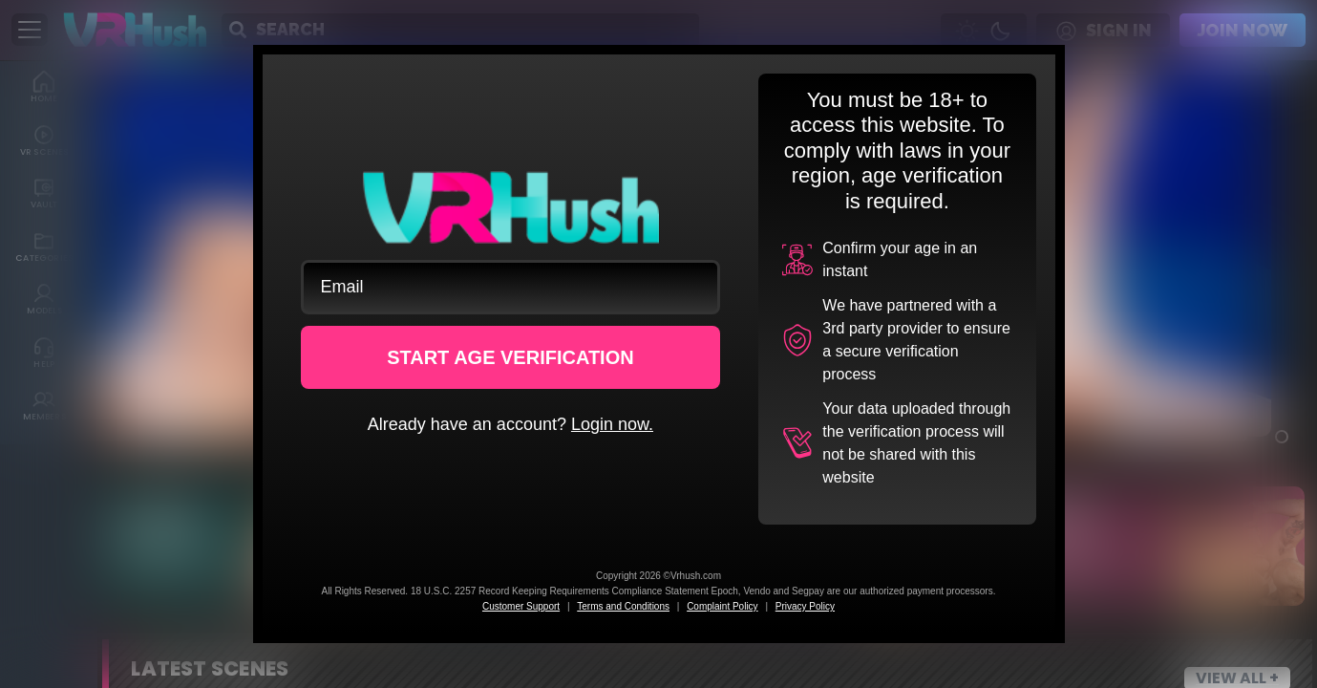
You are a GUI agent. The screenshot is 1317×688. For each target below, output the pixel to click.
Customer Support (521, 606)
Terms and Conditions (623, 606)
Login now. (612, 424)
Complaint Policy (722, 606)
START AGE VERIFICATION (510, 357)
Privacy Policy (805, 606)
